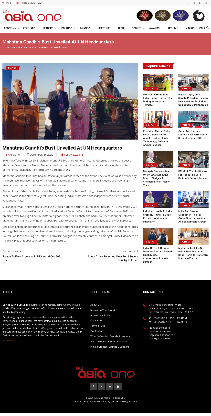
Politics (66, 28)
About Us (95, 304)
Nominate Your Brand (102, 310)
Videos (190, 28)
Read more (8, 340)
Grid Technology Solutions (125, 401)
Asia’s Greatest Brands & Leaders (109, 341)
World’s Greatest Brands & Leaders (110, 336)
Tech (121, 28)
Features (29, 28)
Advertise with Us (100, 315)
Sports (136, 28)
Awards (154, 28)
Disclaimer (96, 320)
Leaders (48, 28)
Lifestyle (104, 28)
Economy (10, 28)
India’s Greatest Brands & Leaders (109, 346)
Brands (85, 28)
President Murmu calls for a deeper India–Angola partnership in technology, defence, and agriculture (156, 138)
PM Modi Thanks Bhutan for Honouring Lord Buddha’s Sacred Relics (192, 175)
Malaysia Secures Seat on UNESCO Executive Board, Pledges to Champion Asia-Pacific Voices (156, 178)
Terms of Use (97, 325)
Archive (173, 28)
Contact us (96, 331)
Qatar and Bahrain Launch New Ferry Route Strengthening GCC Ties (192, 135)
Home (5, 47)
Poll (202, 28)
